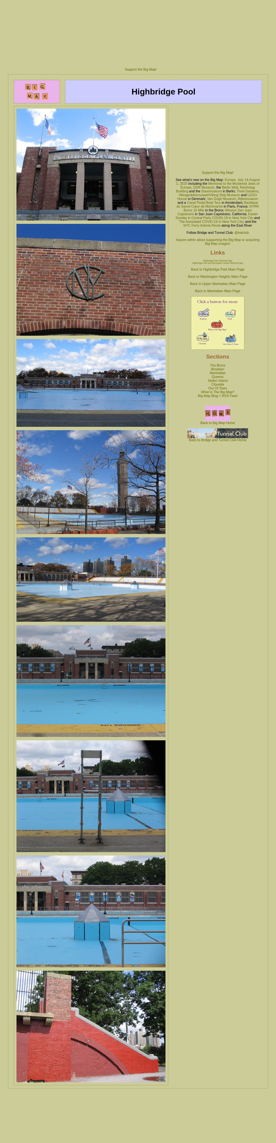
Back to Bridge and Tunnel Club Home (217, 438)
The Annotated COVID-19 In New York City (211, 221)
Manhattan (218, 373)
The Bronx (217, 365)
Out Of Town (217, 388)
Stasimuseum (211, 191)
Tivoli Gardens (247, 191)
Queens (218, 377)
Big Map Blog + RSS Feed (218, 396)
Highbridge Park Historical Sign (217, 261)
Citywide (217, 384)
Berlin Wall (230, 187)
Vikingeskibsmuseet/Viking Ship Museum (209, 195)
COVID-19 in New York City (232, 218)
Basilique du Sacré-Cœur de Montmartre (217, 204)
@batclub (242, 232)
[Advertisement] (141, 32)
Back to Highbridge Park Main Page (217, 269)
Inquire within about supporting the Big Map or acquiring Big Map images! (218, 241)
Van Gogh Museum (221, 199)
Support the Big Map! (141, 69)
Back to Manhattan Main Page (217, 291)
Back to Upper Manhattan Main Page (217, 284)
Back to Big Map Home (217, 421)
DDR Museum (203, 187)
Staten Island (217, 380)
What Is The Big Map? (217, 392)
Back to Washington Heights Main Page (217, 276)
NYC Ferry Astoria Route (202, 225)
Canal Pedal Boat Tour (204, 202)
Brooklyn (217, 369)
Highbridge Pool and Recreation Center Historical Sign (217, 263)
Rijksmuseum (248, 199)
